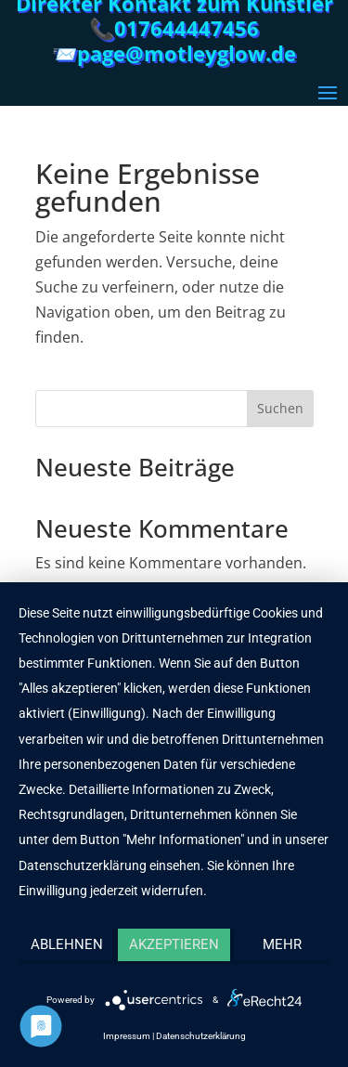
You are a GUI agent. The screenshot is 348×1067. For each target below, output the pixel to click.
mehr (282, 944)
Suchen (280, 408)
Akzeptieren (174, 944)
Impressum (126, 1036)
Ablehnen (67, 944)
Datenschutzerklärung (201, 1036)
